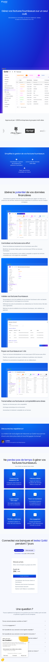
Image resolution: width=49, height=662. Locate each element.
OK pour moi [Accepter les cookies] (23, 655)
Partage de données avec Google (9, 650)
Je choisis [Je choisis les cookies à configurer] (15, 655)
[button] (2, 659)
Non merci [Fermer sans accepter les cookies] (6, 655)
